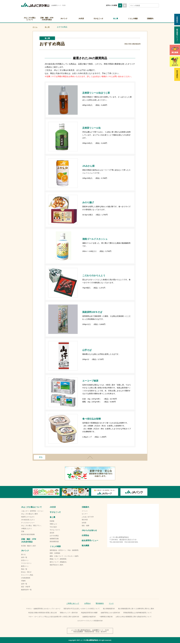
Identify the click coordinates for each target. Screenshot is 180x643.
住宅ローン (25, 560)
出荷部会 (85, 535)
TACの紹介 (53, 527)
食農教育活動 (54, 538)
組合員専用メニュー (90, 540)
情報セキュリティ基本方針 (69, 612)
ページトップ (90, 457)
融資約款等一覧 (26, 589)
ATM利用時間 (25, 578)
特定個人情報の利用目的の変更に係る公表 (42, 612)
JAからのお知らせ (89, 530)
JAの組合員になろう (28, 520)
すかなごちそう (55, 530)
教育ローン (25, 566)
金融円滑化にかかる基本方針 (110, 612)
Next (147, 492)
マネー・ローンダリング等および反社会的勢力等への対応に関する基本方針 (53, 616)
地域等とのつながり (28, 517)
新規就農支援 (54, 541)
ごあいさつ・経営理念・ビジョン (32, 511)
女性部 (84, 523)
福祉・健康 (85, 525)
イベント (85, 511)
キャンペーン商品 (27, 575)
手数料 (23, 581)
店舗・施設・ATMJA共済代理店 (46, 19)
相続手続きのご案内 (56, 565)
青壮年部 (85, 520)
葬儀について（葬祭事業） (59, 559)
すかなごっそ (98, 18)
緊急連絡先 (100, 603)
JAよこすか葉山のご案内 (29, 514)
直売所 (52, 533)
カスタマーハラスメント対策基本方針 (90, 621)
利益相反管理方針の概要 (89, 612)
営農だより (53, 524)
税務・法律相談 (55, 553)
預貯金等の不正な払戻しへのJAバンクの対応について (82, 608)
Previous (32, 492)
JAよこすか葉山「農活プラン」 (31, 525)
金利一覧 (24, 557)
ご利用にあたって (72, 603)
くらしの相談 (133, 18)
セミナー (85, 514)
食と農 (115, 18)
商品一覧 (24, 569)
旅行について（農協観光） (59, 562)
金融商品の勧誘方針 (89, 616)
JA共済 (81, 18)
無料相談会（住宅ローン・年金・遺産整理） (65, 550)
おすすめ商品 (54, 536)
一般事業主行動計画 (105, 616)
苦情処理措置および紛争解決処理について (137, 612)
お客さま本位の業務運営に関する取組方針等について (134, 616)
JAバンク (63, 18)
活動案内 (150, 18)
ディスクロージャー (28, 523)
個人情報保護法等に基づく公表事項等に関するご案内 (136, 608)
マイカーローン (26, 563)
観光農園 (85, 545)
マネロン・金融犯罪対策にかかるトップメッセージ (43, 608)
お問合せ (87, 603)
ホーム (35, 27)
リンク (111, 603)
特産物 (52, 521)
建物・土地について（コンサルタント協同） (65, 556)
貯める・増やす (26, 572)
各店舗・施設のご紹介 (28, 546)
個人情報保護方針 (109, 608)
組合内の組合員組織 (28, 534)
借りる (23, 554)
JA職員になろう (26, 528)
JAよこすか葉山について (30, 19)
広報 (22, 531)
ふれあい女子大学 (88, 517)
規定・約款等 (25, 587)
